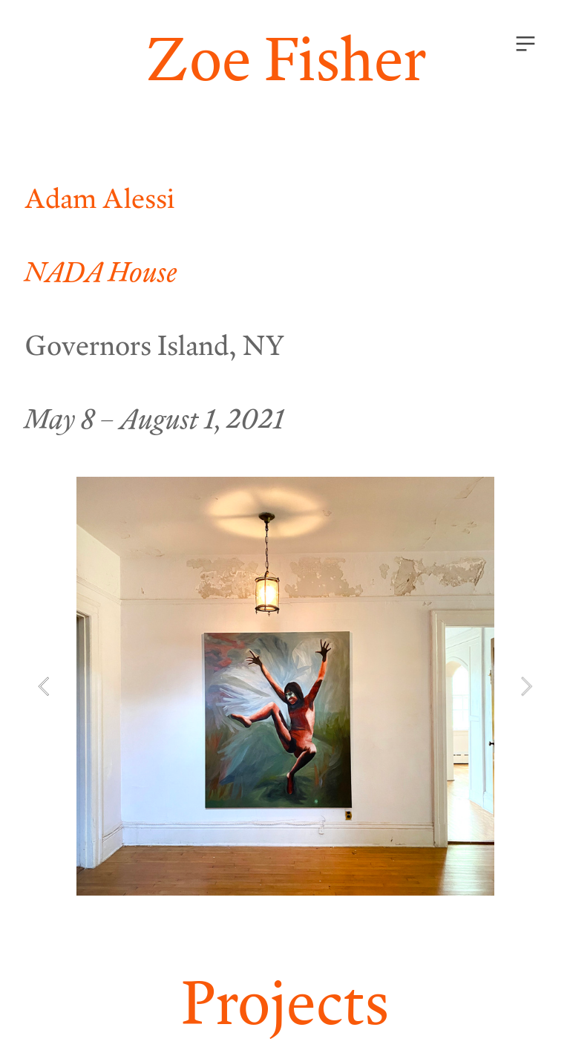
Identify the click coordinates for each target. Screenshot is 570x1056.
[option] (285, 686)
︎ (525, 44)
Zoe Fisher (285, 57)
